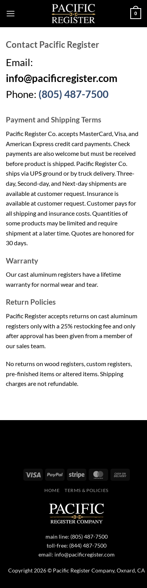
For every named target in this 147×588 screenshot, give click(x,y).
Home (52, 490)
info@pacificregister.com (84, 554)
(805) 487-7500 (73, 94)
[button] (10, 13)
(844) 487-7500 (88, 545)
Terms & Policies (86, 490)
